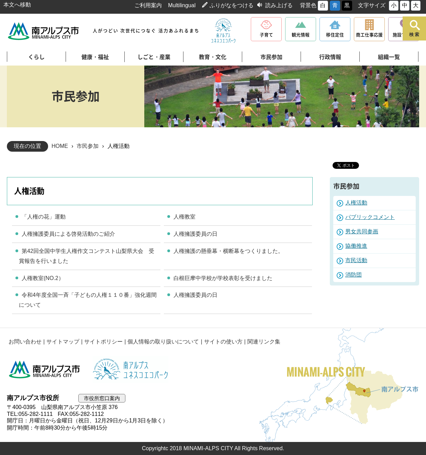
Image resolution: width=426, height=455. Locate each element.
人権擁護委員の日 (195, 234)
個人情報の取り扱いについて (163, 342)
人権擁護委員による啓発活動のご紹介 (68, 234)
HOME (60, 146)
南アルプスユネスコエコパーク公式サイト (223, 31)
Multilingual (181, 5)
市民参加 (271, 57)
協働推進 (356, 246)
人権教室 (184, 217)
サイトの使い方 (223, 342)
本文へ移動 (17, 5)
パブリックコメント (370, 217)
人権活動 (356, 203)
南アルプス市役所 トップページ (44, 31)
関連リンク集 (263, 342)
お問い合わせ (25, 342)
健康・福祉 (95, 57)
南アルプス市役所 (44, 369)
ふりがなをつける (232, 5)
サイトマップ (62, 342)
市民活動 (356, 260)
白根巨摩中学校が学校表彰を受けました (222, 278)
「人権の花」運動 (44, 217)
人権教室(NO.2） (43, 278)
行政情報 (330, 57)
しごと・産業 (153, 57)
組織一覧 (389, 57)
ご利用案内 (148, 5)
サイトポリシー (103, 342)
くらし (36, 57)
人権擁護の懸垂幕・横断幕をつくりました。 (228, 251)
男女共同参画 (361, 231)
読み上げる (279, 5)
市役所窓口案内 (102, 398)
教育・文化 (212, 57)
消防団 (353, 275)
